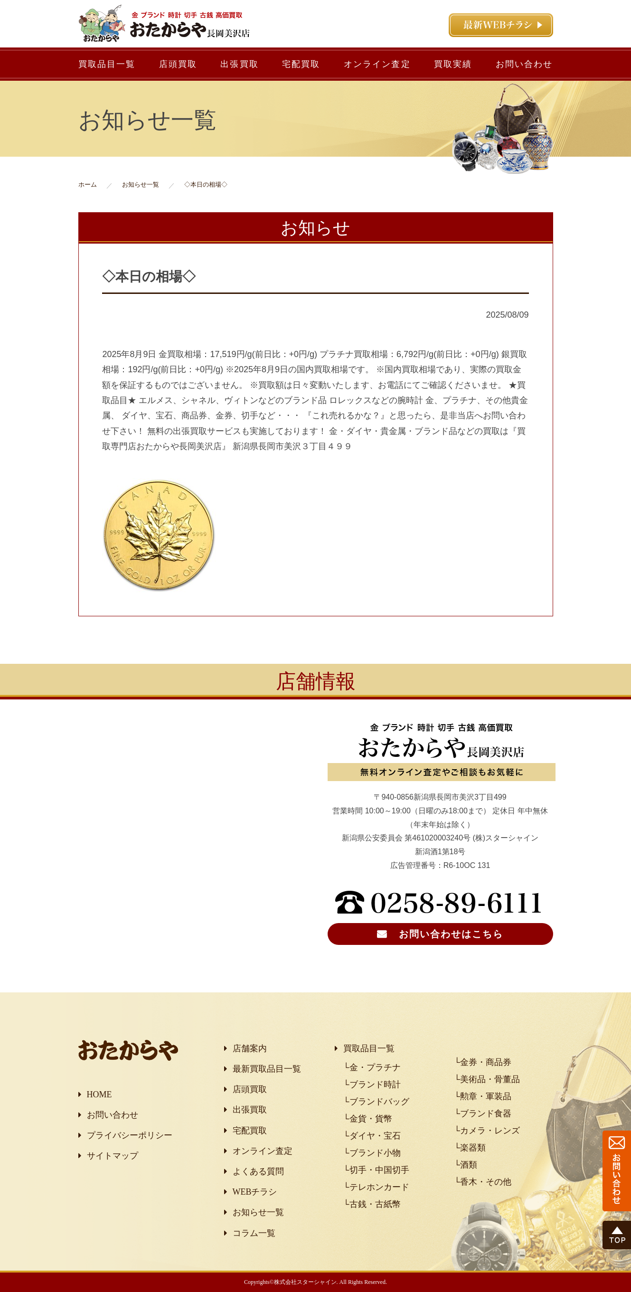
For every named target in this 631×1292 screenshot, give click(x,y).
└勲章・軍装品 (482, 1096)
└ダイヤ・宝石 (372, 1136)
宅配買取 (301, 64)
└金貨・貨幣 (367, 1118)
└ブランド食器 (482, 1113)
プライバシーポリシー (129, 1135)
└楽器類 (470, 1147)
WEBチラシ (255, 1192)
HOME (99, 1094)
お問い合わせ (524, 64)
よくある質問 (258, 1171)
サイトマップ (112, 1155)
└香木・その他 (482, 1182)
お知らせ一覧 (258, 1212)
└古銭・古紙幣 (372, 1204)
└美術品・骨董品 (487, 1079)
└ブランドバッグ (376, 1101)
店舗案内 (250, 1048)
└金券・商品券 (482, 1062)
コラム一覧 (254, 1233)
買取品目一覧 (107, 64)
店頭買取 (178, 64)
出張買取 (239, 64)
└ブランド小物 (372, 1153)
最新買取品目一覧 (267, 1069)
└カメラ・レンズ (487, 1130)
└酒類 (465, 1164)
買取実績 (453, 64)
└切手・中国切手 (376, 1170)
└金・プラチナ (372, 1067)
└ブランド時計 (372, 1084)
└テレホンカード (376, 1187)
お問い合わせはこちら (451, 934)
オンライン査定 (377, 64)
